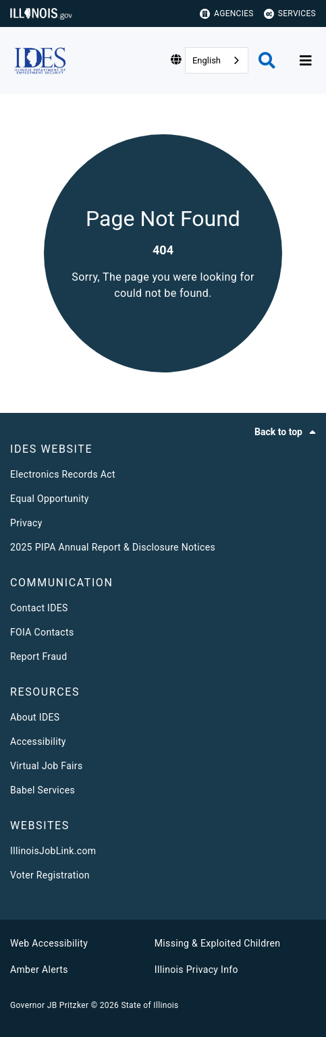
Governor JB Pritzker (49, 1005)
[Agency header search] (267, 60)
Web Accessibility (49, 943)
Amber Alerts (39, 969)
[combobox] (216, 60)
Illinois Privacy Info (196, 969)
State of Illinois (149, 1005)
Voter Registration (50, 875)
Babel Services (42, 790)
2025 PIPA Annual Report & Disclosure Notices (112, 547)
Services (290, 14)
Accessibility (38, 741)
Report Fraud (38, 656)
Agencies (227, 14)
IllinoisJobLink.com (53, 850)
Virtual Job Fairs (46, 765)
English (206, 60)
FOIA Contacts (42, 632)
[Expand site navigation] (306, 60)
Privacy (26, 522)
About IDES (34, 717)
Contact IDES (39, 607)
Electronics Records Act (62, 474)
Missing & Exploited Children (217, 943)
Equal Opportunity (49, 498)
